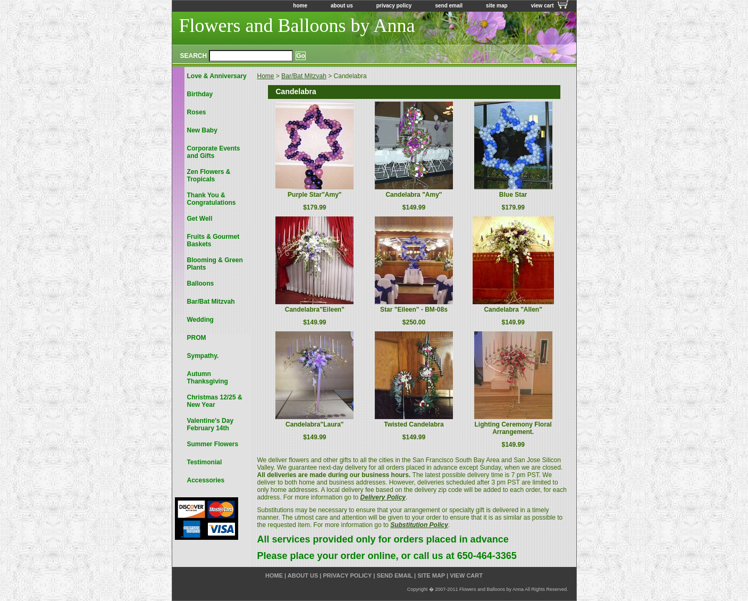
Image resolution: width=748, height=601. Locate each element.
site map (497, 6)
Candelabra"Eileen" (314, 309)
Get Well (200, 218)
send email (449, 6)
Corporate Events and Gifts (213, 152)
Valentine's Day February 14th (210, 424)
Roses (196, 112)
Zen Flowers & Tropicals (209, 175)
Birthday (200, 94)
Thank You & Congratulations (211, 198)
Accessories (206, 480)
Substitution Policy (419, 525)
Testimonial (204, 462)
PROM (196, 337)
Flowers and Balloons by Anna (297, 25)
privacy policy (394, 6)
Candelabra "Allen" (513, 309)
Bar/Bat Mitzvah (303, 76)
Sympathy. (203, 356)
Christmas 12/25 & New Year (214, 401)
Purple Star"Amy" (314, 194)
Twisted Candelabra (413, 424)
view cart (542, 6)
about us (342, 6)
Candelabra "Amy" (413, 194)
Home (265, 76)
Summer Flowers (213, 444)
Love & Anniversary (217, 76)
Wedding (200, 319)
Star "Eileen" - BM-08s (414, 309)
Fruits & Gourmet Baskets (213, 240)
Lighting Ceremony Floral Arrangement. (512, 428)
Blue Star (513, 194)
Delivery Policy (383, 497)
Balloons (200, 283)
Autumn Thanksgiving (207, 377)
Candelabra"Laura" (314, 424)
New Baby (202, 130)
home (300, 6)
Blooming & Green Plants (215, 263)
